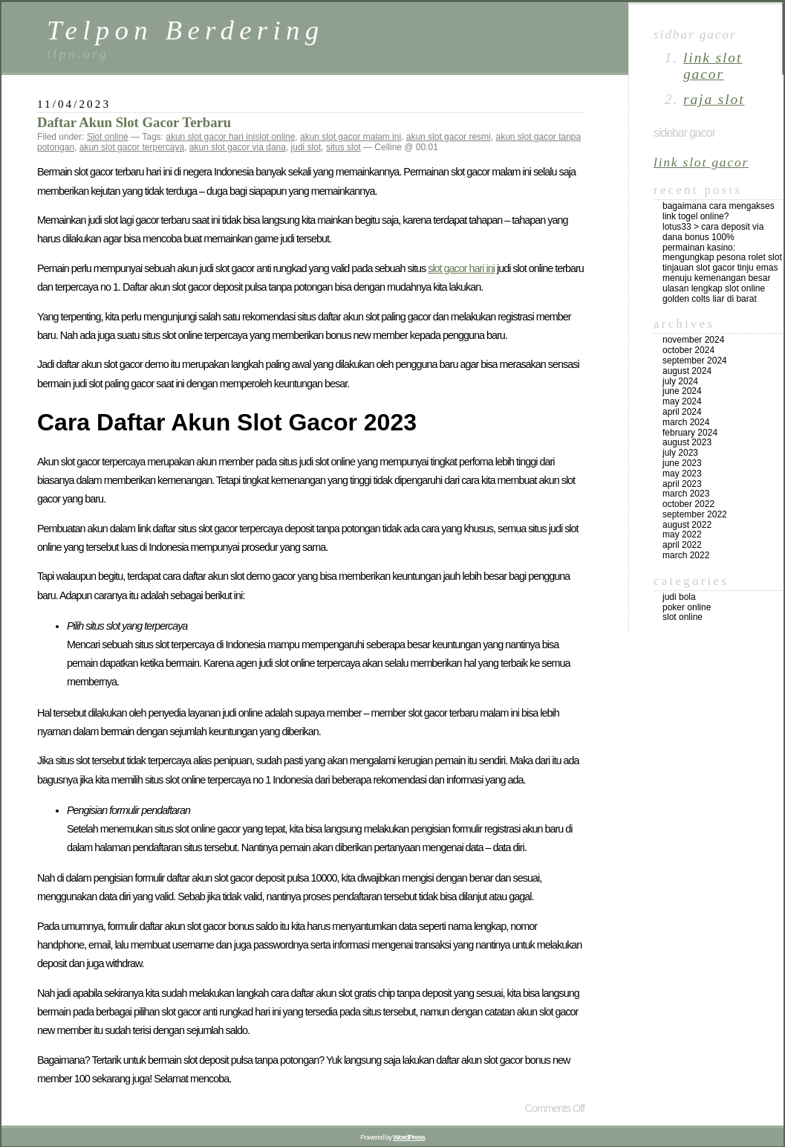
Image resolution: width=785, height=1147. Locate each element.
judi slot (306, 147)
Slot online (107, 137)
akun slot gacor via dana (237, 147)
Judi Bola (679, 597)
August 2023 (686, 442)
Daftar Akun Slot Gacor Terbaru (134, 122)
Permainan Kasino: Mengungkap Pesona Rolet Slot (722, 252)
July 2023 (680, 453)
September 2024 (694, 360)
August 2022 (686, 525)
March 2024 (685, 422)
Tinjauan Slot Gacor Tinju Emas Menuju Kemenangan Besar (720, 272)
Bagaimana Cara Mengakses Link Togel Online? (718, 211)
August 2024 (686, 371)
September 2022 (694, 514)
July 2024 (680, 381)
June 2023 (682, 463)
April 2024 (682, 412)
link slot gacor (712, 66)
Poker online (686, 607)
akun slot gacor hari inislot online (230, 137)
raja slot (714, 99)
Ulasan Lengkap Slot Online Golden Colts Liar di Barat (713, 293)
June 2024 (682, 391)
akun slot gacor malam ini (350, 137)
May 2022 (682, 534)
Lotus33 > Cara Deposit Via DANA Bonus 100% (712, 232)
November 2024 (693, 340)
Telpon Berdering (186, 30)
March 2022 (685, 555)
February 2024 (689, 432)
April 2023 (682, 484)
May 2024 (682, 401)
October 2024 (688, 350)
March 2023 (685, 493)
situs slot (343, 147)
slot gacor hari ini (461, 268)
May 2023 (682, 473)
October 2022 (688, 504)
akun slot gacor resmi (448, 137)
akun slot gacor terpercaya (131, 147)
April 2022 (682, 545)
